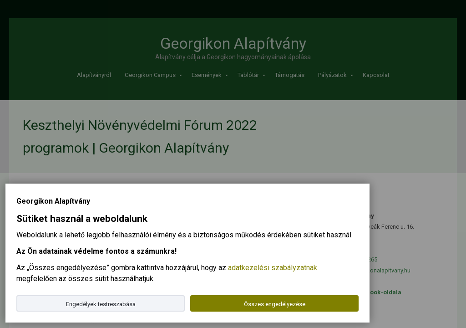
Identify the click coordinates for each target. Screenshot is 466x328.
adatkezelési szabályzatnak (272, 267)
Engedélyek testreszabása (101, 304)
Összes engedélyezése (274, 304)
